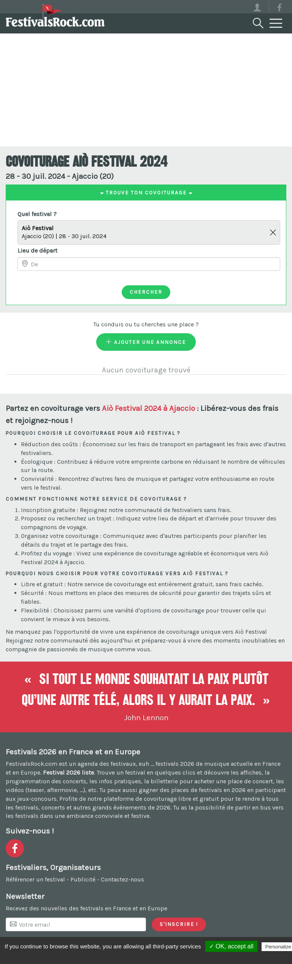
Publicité (82, 879)
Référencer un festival (35, 879)
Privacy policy (149, 956)
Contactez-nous (122, 879)
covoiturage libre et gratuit (181, 798)
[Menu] (276, 23)
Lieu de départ (37, 250)
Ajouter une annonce (146, 342)
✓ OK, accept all (231, 946)
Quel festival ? (37, 214)
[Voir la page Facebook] (279, 9)
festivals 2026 (175, 763)
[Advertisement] (146, 89)
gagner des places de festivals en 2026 (192, 790)
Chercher (146, 292)
